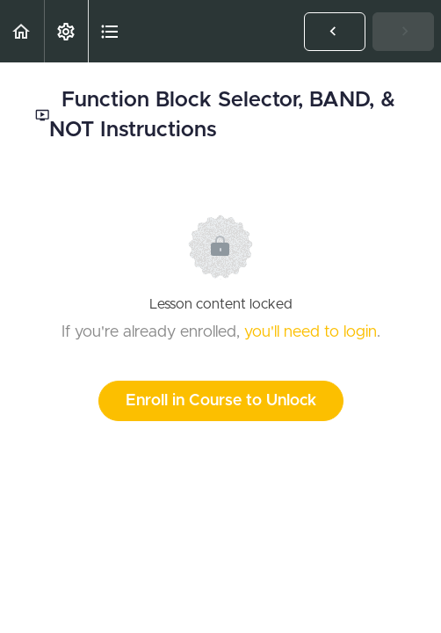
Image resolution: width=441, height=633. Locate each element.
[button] (22, 31)
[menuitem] (66, 31)
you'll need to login (310, 332)
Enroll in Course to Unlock (221, 401)
